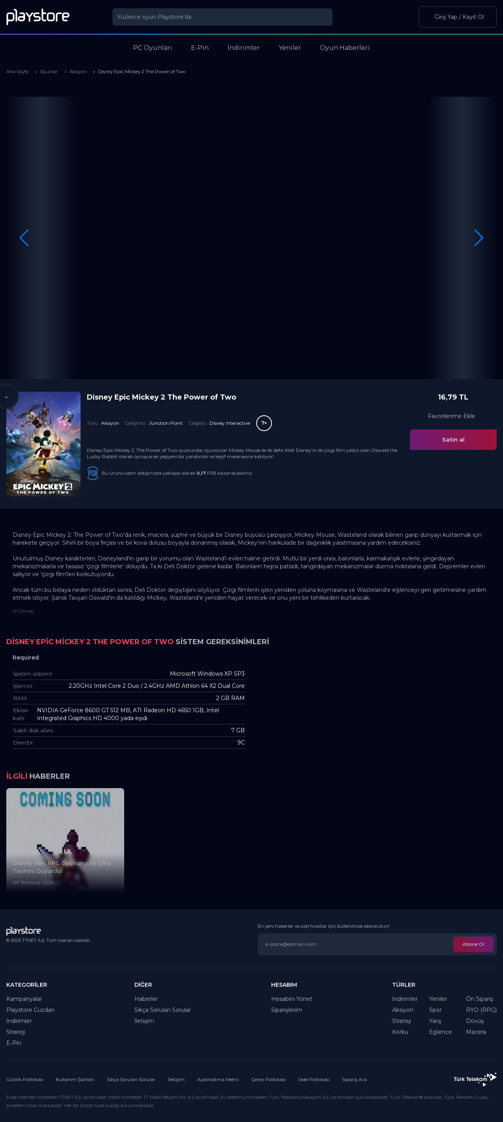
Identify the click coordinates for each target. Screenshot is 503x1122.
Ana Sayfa (17, 71)
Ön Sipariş (479, 998)
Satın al (453, 439)
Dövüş (475, 1020)
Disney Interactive (229, 423)
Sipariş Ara (354, 1079)
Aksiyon (78, 71)
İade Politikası (313, 1079)
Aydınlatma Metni (218, 1079)
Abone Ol (473, 944)
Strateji (15, 1031)
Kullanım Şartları (75, 1079)
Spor (435, 1009)
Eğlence (440, 1031)
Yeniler (438, 998)
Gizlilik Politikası (24, 1079)
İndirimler (19, 1020)
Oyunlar (49, 71)
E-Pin (13, 1042)
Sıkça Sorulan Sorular (162, 1009)
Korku (400, 1031)
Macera (476, 1031)
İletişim (144, 1020)
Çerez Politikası (268, 1079)
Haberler (146, 998)
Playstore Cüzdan (30, 1009)
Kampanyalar (24, 998)
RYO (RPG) (481, 1009)
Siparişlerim (286, 1009)
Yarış (435, 1020)
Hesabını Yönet (291, 998)
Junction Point (166, 423)
